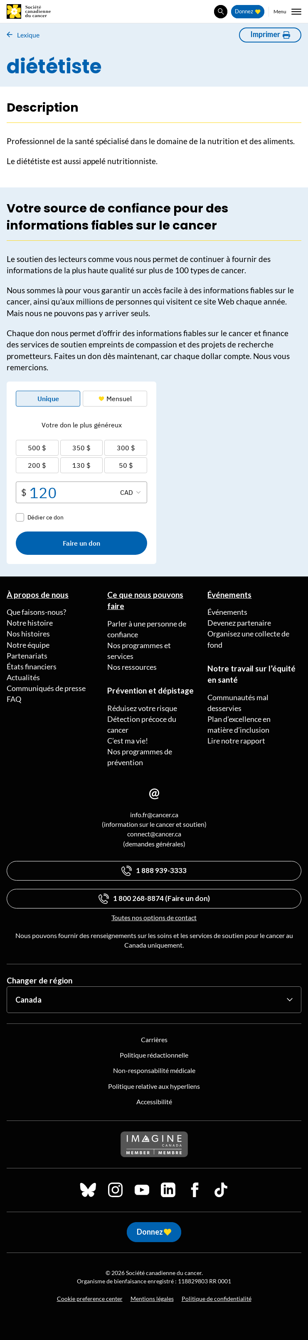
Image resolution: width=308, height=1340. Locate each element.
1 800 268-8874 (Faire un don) (161, 898)
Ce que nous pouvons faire (145, 600)
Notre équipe (28, 644)
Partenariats (27, 655)
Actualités (23, 677)
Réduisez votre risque (142, 708)
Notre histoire (30, 622)
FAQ (14, 699)
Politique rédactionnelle (154, 1055)
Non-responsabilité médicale (154, 1070)
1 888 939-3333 (161, 870)
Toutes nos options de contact (154, 917)
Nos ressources (132, 666)
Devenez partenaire (239, 622)
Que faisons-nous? (36, 611)
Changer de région (39, 980)
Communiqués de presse (46, 688)
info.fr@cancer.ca (154, 814)
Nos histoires (28, 633)
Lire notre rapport (236, 740)
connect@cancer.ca (154, 834)
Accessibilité (154, 1101)
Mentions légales (152, 1298)
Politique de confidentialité (216, 1298)
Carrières (154, 1039)
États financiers (32, 666)
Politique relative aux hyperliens (154, 1086)
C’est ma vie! (127, 740)
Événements (229, 594)
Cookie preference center (90, 1298)
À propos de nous (38, 594)
